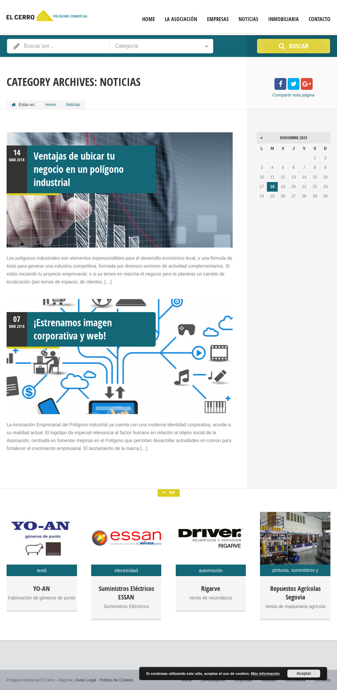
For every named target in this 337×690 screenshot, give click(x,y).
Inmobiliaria (283, 19)
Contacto (319, 19)
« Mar (261, 137)
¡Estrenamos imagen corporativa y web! (73, 329)
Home (148, 19)
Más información (265, 674)
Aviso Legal (86, 680)
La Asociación (181, 19)
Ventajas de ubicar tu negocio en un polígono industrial (79, 169)
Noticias (248, 19)
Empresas (218, 19)
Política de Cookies (116, 680)
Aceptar (304, 673)
